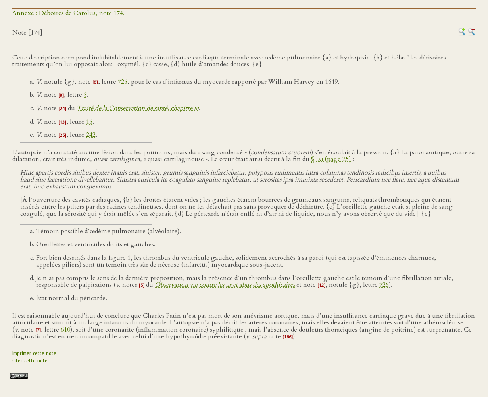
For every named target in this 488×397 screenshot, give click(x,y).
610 (65, 329)
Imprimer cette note (34, 353)
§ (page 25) (331, 159)
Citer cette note (30, 360)
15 (89, 121)
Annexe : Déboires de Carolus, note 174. (68, 13)
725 (122, 81)
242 (91, 134)
